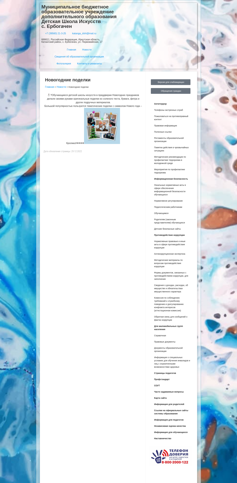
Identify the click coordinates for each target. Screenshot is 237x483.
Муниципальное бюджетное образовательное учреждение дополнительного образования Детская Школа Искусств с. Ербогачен (79, 16)
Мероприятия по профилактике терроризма (169, 171)
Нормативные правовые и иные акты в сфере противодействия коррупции (169, 244)
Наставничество (162, 438)
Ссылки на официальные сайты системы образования (171, 412)
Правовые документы (164, 342)
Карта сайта (160, 398)
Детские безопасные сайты (167, 229)
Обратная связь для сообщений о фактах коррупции (170, 318)
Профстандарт (162, 379)
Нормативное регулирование (168, 201)
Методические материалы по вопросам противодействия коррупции (168, 263)
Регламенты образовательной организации (169, 139)
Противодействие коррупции (169, 235)
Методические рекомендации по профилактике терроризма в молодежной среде (170, 160)
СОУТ (157, 385)
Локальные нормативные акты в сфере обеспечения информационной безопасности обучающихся (170, 190)
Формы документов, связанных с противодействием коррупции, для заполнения (171, 275)
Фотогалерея (64, 63)
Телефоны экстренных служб (168, 110)
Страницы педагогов (165, 373)
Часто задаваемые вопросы (169, 392)
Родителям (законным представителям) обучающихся (169, 221)
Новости (86, 49)
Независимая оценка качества (170, 426)
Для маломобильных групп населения (168, 328)
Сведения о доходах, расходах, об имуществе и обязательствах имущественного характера (171, 288)
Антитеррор (160, 104)
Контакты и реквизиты (89, 63)
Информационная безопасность (171, 179)
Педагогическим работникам (168, 207)
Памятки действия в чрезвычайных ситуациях (171, 149)
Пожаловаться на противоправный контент (171, 118)
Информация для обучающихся (171, 432)
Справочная (160, 335)
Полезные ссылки (163, 132)
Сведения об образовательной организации (79, 56)
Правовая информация (165, 125)
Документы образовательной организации (168, 349)
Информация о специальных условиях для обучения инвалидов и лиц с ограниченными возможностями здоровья (172, 362)
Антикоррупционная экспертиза (169, 254)
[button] (122, 48)
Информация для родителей (169, 404)
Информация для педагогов (169, 420)
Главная (71, 49)
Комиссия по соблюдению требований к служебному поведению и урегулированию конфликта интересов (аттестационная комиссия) (169, 304)
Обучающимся (161, 213)
